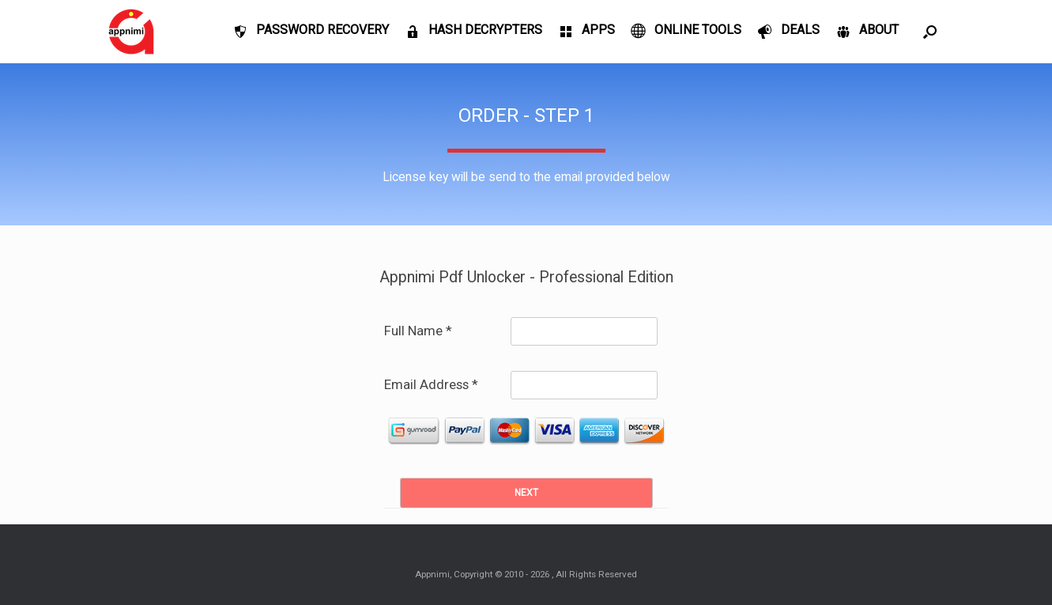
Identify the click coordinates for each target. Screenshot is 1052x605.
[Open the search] (930, 31)
